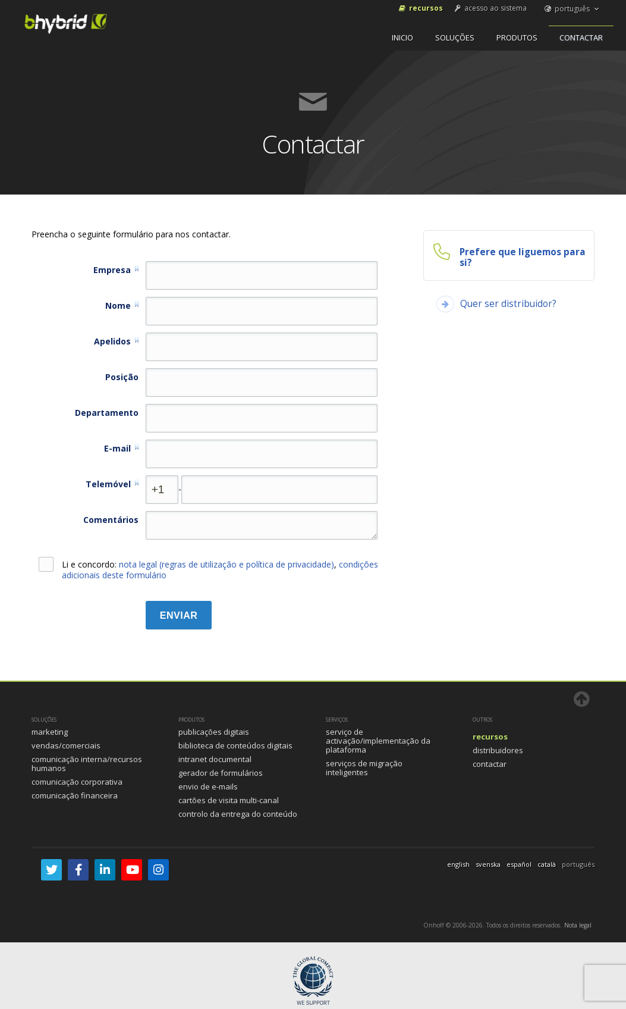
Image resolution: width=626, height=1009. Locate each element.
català (546, 864)
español (519, 864)
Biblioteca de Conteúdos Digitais (235, 745)
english (458, 864)
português (572, 9)
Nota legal (578, 925)
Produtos (516, 37)
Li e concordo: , (208, 570)
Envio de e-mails (208, 786)
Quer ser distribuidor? (508, 303)
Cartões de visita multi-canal (228, 800)
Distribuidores (498, 750)
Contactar (581, 37)
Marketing (50, 731)
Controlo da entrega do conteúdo (237, 814)
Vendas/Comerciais (66, 745)
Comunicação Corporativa (77, 781)
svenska (488, 864)
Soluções (454, 37)
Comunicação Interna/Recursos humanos (87, 763)
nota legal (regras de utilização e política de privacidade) (226, 564)
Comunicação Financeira (75, 795)
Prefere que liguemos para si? (523, 257)
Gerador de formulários (220, 772)
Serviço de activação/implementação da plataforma (378, 740)
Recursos (420, 8)
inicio (402, 37)
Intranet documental (214, 759)
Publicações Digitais (213, 731)
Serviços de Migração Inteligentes (364, 768)
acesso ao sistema (490, 8)
